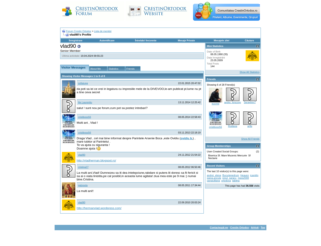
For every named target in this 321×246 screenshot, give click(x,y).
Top (263, 227)
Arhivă (255, 227)
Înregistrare (75, 40)
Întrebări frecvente (145, 40)
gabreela (83, 185)
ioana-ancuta (214, 178)
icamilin (254, 175)
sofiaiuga (83, 83)
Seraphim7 (250, 102)
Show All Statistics (249, 72)
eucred (215, 103)
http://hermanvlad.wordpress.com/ (99, 208)
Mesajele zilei (221, 40)
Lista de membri (102, 31)
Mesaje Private (186, 40)
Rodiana (232, 126)
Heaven (244, 175)
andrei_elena (214, 175)
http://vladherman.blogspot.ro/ (96, 160)
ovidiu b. (187, 138)
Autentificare (106, 40)
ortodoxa (226, 180)
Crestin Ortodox (239, 227)
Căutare (249, 40)
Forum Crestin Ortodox (78, 31)
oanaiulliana (213, 180)
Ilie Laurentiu (85, 102)
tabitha (236, 180)
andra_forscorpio (233, 102)
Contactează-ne (219, 227)
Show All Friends (250, 138)
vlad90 (81, 154)
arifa (249, 126)
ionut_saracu (229, 178)
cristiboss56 (84, 117)
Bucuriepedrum (230, 175)
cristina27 (83, 167)
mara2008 (243, 178)
